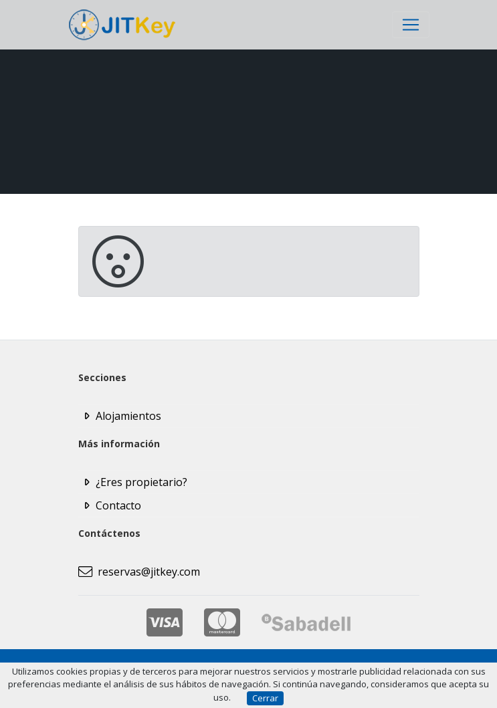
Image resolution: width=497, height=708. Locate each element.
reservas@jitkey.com (139, 571)
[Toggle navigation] (410, 24)
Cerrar (265, 698)
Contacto (118, 505)
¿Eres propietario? (141, 482)
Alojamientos (128, 415)
